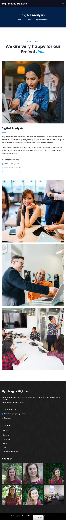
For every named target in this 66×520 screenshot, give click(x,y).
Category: (7, 160)
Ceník (5, 447)
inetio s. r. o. (51, 516)
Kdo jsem (6, 431)
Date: (5, 164)
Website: (6, 172)
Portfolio (29, 20)
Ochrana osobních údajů (11, 452)
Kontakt (5, 443)
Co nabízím (6, 435)
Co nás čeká (7, 439)
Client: (5, 168)
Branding (15, 160)
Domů (19, 20)
